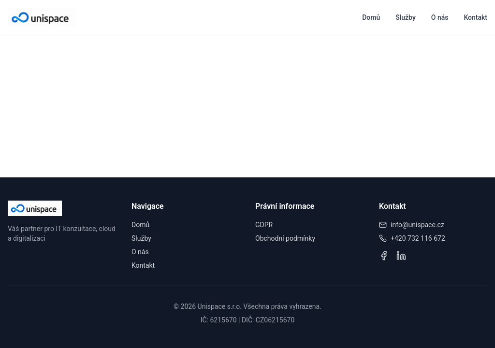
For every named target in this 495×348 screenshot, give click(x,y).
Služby (405, 17)
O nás (440, 17)
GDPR (264, 225)
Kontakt (475, 17)
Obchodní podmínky (285, 238)
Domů (371, 17)
